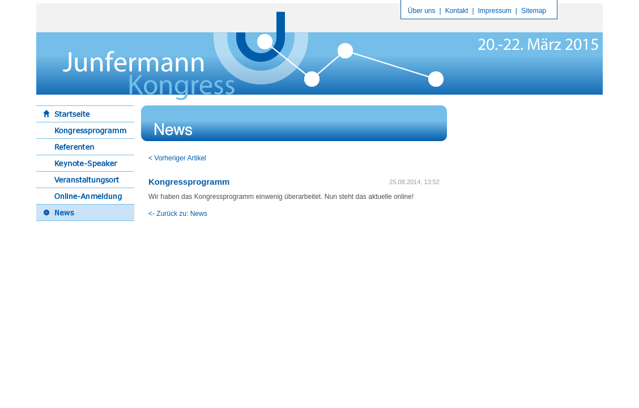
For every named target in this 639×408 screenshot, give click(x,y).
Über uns (422, 11)
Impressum (495, 11)
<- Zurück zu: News (177, 214)
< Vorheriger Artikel (177, 158)
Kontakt (456, 11)
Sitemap (533, 11)
